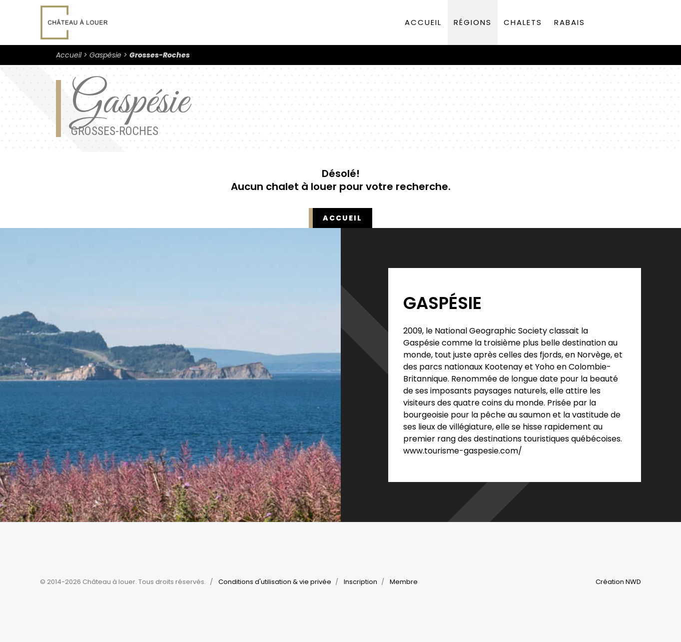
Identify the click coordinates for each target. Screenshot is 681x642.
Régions (473, 22)
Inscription (360, 581)
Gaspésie (105, 55)
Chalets (523, 22)
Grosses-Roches (159, 55)
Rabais (569, 22)
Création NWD (618, 581)
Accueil (423, 22)
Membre (404, 581)
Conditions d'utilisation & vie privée (274, 581)
